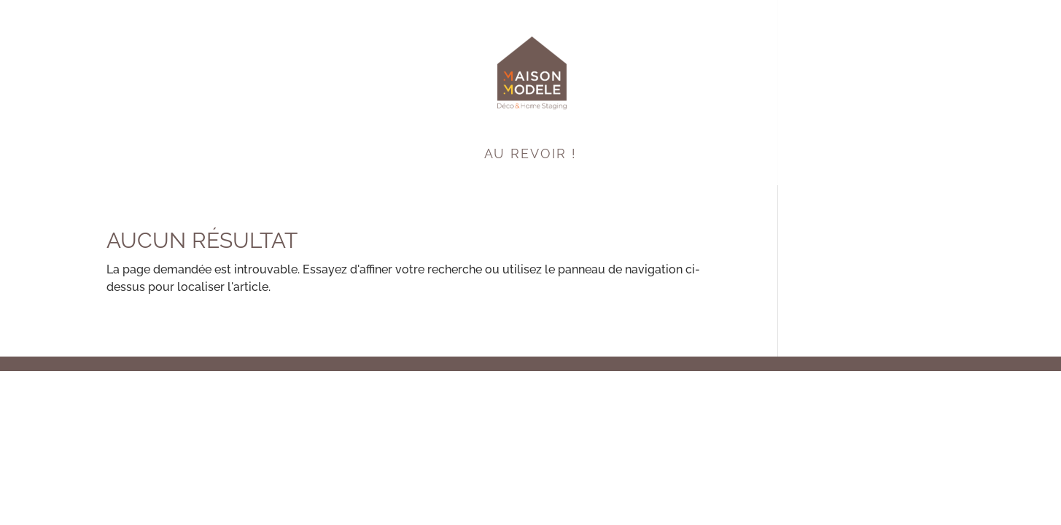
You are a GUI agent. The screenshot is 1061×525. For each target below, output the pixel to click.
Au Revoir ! (530, 155)
